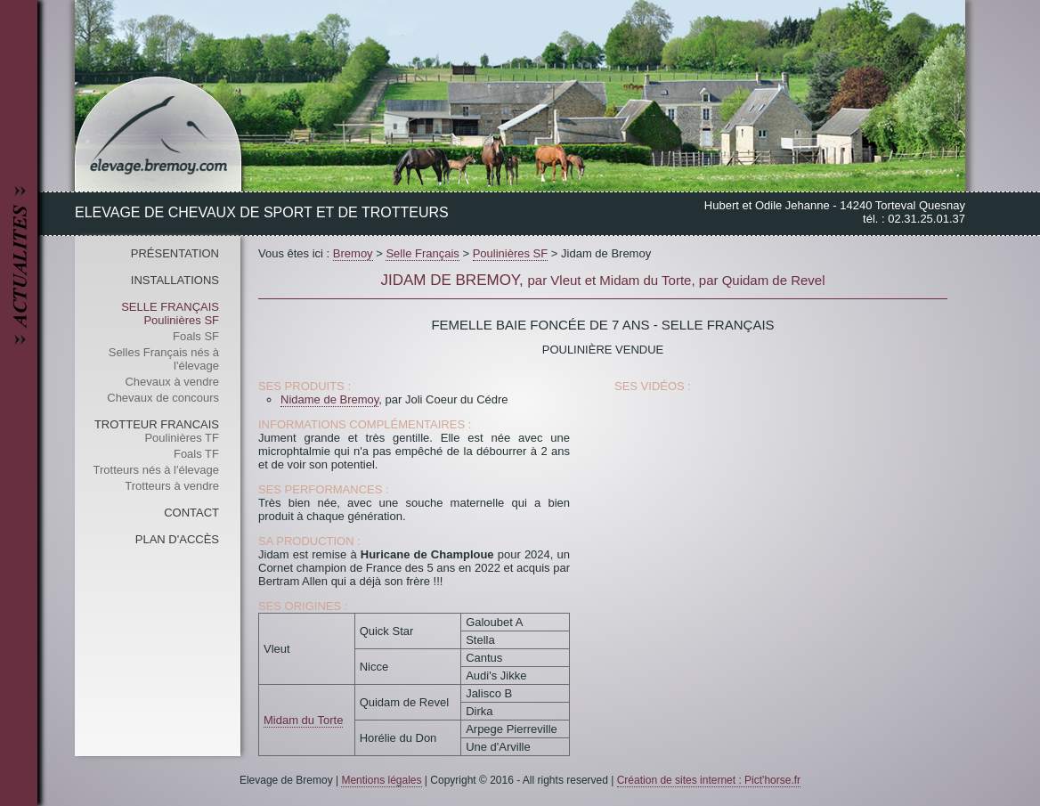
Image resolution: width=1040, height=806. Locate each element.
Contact (191, 512)
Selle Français (170, 306)
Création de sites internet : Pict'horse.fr (708, 780)
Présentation (175, 253)
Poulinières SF (181, 320)
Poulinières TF (181, 437)
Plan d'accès (177, 539)
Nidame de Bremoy (329, 399)
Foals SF (196, 336)
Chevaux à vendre (172, 381)
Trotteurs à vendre (172, 486)
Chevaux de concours (163, 397)
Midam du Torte (303, 720)
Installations (175, 280)
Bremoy (353, 253)
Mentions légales (381, 780)
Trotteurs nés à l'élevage (156, 469)
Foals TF (196, 453)
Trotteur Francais (156, 424)
